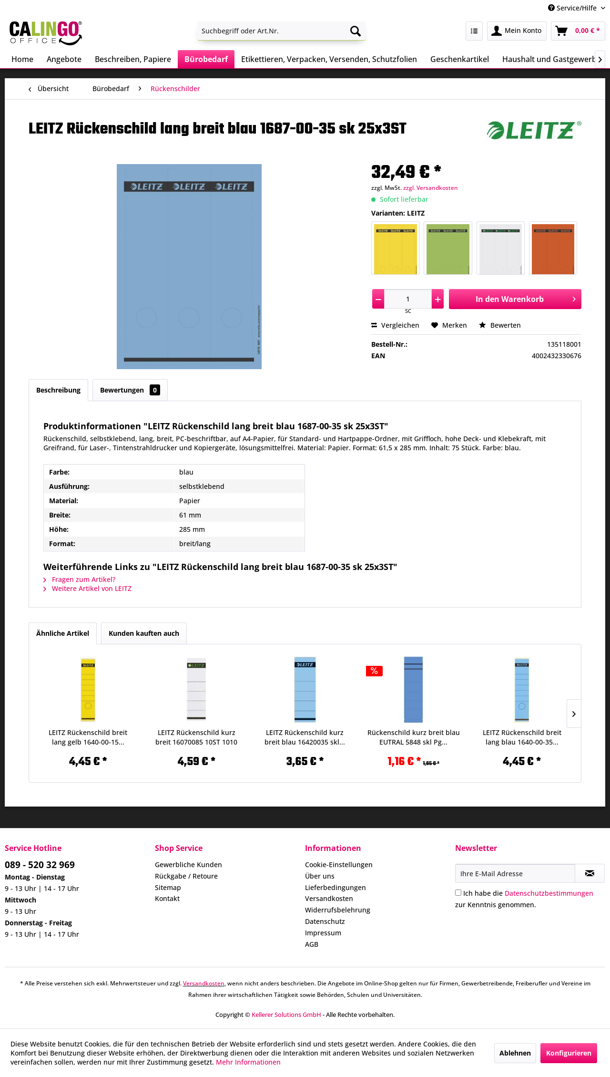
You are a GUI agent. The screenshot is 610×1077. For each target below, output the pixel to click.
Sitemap (168, 887)
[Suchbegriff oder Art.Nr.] (281, 31)
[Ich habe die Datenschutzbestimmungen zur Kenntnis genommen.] (458, 893)
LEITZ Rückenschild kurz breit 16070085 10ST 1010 (196, 737)
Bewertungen (130, 389)
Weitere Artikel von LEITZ (87, 588)
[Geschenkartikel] (460, 59)
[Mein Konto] (517, 31)
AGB (311, 944)
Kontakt (167, 898)
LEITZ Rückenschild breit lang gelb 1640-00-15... (88, 737)
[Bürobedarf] (206, 59)
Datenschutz (325, 921)
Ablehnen (515, 1052)
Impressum (323, 932)
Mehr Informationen (248, 1062)
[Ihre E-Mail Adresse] (515, 873)
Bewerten (500, 325)
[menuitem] (281, 31)
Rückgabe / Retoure (186, 875)
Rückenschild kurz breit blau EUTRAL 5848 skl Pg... (413, 737)
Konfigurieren (568, 1052)
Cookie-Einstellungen (339, 864)
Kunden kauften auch (144, 633)
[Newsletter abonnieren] (590, 873)
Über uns (320, 875)
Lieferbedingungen (335, 887)
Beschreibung (58, 389)
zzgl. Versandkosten (430, 188)
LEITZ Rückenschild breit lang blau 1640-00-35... (522, 737)
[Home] (22, 59)
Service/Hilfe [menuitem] (573, 7)
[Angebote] (64, 59)
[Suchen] (356, 31)
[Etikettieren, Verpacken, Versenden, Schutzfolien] (329, 59)
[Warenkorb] (578, 31)
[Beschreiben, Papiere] (133, 59)
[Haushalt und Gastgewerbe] (552, 59)
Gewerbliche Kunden (188, 864)
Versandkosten (329, 898)
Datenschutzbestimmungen (549, 893)
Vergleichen (395, 325)
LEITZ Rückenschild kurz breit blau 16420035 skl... (304, 737)
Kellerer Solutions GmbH (286, 1014)
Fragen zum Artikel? (79, 579)
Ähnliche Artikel (62, 633)
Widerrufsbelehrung (337, 909)
